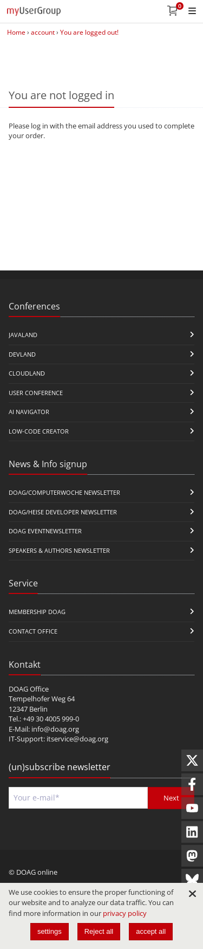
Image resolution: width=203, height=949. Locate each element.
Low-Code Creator (39, 431)
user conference (36, 393)
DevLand (22, 354)
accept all (151, 931)
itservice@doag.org (77, 739)
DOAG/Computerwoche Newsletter (64, 492)
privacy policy (125, 913)
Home (16, 32)
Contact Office (33, 631)
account (43, 32)
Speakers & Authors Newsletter (59, 550)
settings (49, 931)
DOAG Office (29, 689)
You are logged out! (89, 32)
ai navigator (29, 412)
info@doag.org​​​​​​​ (55, 729)
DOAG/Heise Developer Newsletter (63, 512)
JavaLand (23, 335)
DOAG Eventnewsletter (45, 531)
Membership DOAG (37, 612)
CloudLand (27, 373)
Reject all (98, 931)
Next (171, 798)
